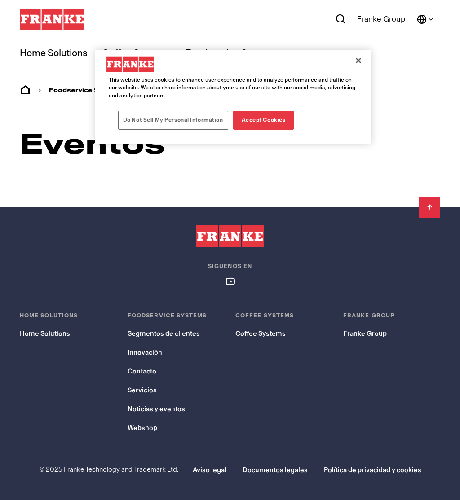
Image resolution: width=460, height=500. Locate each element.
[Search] (340, 19)
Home (25, 90)
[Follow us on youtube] (230, 281)
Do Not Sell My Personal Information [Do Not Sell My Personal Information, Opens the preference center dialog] (173, 120)
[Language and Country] (425, 19)
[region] (233, 96)
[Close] (358, 60)
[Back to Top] (429, 207)
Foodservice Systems (87, 90)
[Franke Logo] (52, 19)
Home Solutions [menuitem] (54, 53)
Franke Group (381, 19)
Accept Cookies (264, 120)
